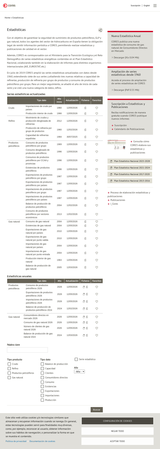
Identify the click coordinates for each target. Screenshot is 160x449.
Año (76, 367)
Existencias (50, 386)
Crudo (15, 363)
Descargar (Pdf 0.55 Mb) (126, 89)
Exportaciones (52, 390)
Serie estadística (87, 359)
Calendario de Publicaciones (128, 129)
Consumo (49, 382)
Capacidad (50, 368)
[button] (117, 144)
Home (7, 17)
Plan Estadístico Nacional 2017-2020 (132, 174)
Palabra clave (13, 344)
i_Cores (113, 203)
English (147, 6)
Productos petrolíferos (23, 372)
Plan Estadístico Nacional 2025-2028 (132, 161)
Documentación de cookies (42, 441)
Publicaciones (116, 199)
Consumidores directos (56, 377)
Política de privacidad (16, 441)
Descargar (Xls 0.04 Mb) (126, 57)
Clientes (49, 372)
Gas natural (17, 377)
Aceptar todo (117, 441)
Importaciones (52, 395)
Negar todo (117, 431)
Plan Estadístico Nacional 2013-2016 (132, 180)
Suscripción (135, 6)
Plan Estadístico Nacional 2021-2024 (132, 167)
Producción (50, 399)
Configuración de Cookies (117, 421)
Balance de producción (56, 363)
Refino (15, 368)
